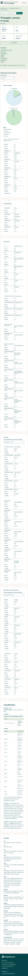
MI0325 (15, 448)
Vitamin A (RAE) (17, 446)
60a (15, 146)
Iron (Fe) (15, 653)
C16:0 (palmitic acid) (18, 308)
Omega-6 (16, 280)
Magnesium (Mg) (17, 633)
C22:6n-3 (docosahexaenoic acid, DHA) (18, 421)
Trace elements (4, 58)
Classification (4, 60)
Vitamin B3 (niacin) (18, 521)
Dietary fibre (16, 161)
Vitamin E (16, 489)
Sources (2, 61)
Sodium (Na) (16, 616)
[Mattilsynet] (8, 957)
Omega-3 (16, 274)
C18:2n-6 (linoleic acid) (18, 345)
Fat (14, 144)
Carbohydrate (17, 152)
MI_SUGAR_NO (17, 216)
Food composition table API (7, 962)
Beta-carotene (18, 472)
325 (15, 689)
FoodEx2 (6, 803)
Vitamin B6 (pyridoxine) (19, 541)
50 (14, 180)
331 (14, 210)
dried (19, 65)
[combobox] (8, 13)
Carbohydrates (4, 53)
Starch (15, 207)
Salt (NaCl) (16, 599)
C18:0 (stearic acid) (18, 315)
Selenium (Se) (17, 670)
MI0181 (15, 155)
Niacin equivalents (17, 531)
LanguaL (6, 821)
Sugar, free (16, 227)
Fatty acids (3, 51)
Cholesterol (16, 286)
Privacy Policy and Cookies (7, 966)
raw (24, 65)
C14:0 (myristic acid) (18, 302)
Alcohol (15, 178)
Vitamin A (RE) (17, 455)
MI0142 (15, 189)
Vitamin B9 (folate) (18, 551)
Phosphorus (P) (17, 642)
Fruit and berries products (14, 8)
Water (15, 186)
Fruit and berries (4, 8)
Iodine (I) (16, 687)
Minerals (2, 56)
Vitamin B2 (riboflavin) (18, 511)
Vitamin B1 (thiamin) (18, 502)
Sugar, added (17, 220)
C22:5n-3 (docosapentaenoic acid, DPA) (18, 411)
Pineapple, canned (4, 9)
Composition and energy (6, 50)
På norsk (24, 2)
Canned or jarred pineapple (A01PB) (13, 716)
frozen (22, 65)
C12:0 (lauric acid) (17, 296)
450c (15, 172)
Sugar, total (16, 214)
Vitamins (2, 55)
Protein (15, 169)
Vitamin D (16, 480)
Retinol (16, 463)
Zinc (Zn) (16, 662)
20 (14, 163)
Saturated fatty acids (18, 245)
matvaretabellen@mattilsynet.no (8, 973)
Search (19, 13)
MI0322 (15, 457)
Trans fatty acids (17, 252)
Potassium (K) (17, 625)
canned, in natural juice (12, 65)
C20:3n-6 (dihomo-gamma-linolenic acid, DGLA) (18, 372)
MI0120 (15, 601)
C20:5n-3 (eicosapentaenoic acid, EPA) (18, 401)
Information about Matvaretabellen (9, 964)
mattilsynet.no (4, 968)
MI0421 (15, 533)
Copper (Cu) (16, 679)
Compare (14, 42)
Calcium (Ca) (16, 608)
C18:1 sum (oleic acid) (18, 334)
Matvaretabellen (9, 3)
